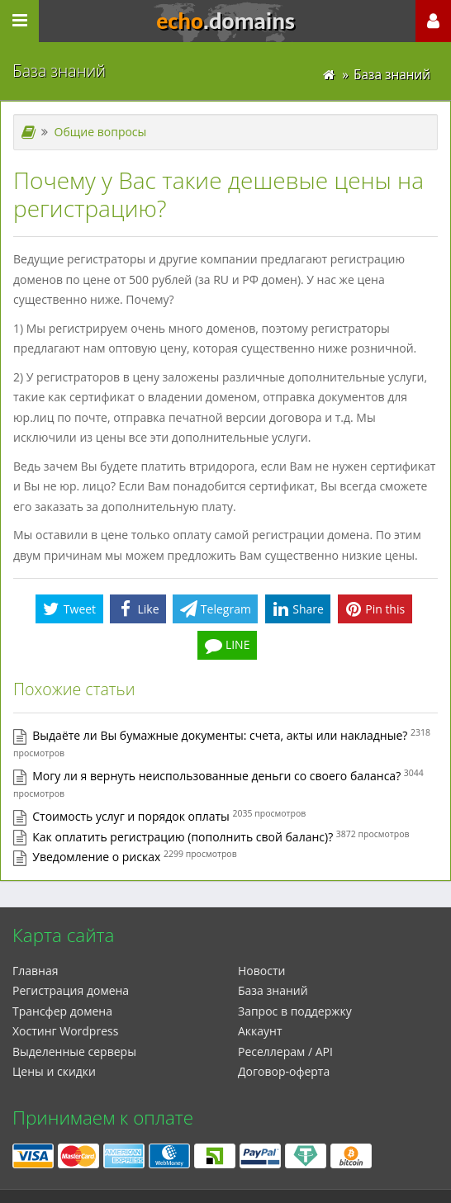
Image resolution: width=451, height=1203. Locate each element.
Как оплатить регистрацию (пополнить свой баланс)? (182, 837)
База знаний (273, 990)
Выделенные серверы (74, 1051)
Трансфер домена (62, 1011)
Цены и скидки (54, 1071)
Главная (35, 970)
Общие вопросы (101, 132)
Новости (261, 970)
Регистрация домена (70, 990)
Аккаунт (260, 1031)
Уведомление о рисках (96, 856)
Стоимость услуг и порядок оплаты (131, 816)
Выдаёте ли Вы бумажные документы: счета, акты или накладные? (219, 735)
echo (225, 21)
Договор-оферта (284, 1071)
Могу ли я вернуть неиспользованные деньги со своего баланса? (216, 776)
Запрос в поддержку (295, 1011)
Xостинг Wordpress (65, 1031)
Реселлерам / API (285, 1051)
